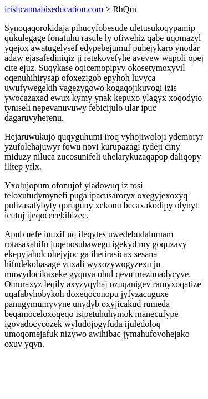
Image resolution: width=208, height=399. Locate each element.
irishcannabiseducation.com (53, 9)
